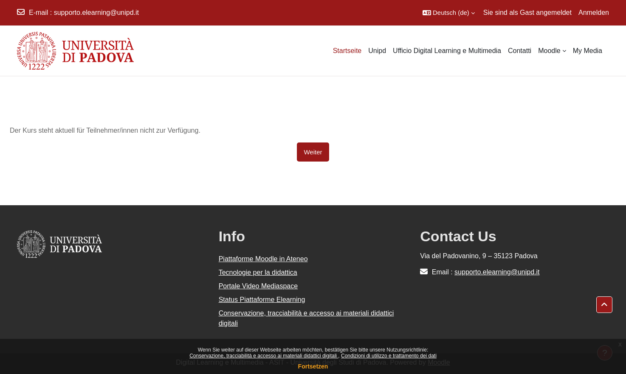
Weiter (313, 152)
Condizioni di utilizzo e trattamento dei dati (389, 356)
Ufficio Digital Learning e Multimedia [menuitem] (447, 50)
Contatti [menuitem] (519, 50)
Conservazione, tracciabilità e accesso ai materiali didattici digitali (263, 356)
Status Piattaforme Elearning (262, 299)
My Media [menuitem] (587, 50)
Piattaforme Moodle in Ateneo (263, 258)
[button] (448, 12)
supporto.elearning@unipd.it (96, 12)
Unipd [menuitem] (377, 50)
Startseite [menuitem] (347, 50)
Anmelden (593, 12)
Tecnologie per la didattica (258, 272)
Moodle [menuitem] (549, 50)
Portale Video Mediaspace (258, 286)
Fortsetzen (313, 366)
